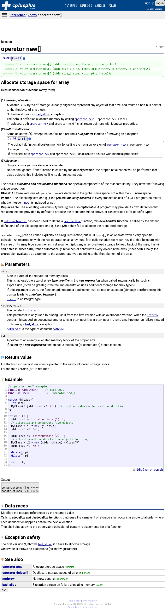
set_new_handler (15, 221)
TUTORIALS (71, 5)
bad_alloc (43, 114)
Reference (18, 15)
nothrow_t (14, 329)
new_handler (72, 221)
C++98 (6, 58)
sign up (149, 3)
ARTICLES (100, 5)
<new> (32, 15)
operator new (84, 119)
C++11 (16, 58)
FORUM (112, 5)
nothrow (30, 310)
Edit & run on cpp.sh (148, 469)
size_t (11, 299)
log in (160, 3)
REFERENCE (86, 5)
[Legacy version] (154, 9)
